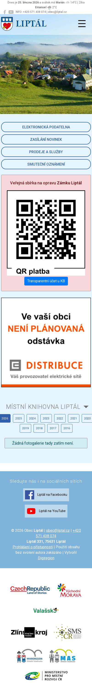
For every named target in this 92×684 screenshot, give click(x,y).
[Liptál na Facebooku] (4, 12)
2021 (73, 418)
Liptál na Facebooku (46, 494)
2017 (53, 428)
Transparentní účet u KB (46, 281)
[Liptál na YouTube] (11, 12)
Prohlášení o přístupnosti (33, 547)
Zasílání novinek (46, 139)
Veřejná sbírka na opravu (46, 182)
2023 (46, 418)
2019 (25, 428)
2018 (39, 428)
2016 (67, 428)
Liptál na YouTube (46, 511)
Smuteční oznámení (46, 164)
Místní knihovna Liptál (43, 406)
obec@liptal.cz (58, 530)
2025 (18, 418)
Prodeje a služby (46, 152)
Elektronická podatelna (46, 127)
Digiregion (46, 558)
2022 (60, 418)
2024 (32, 418)
